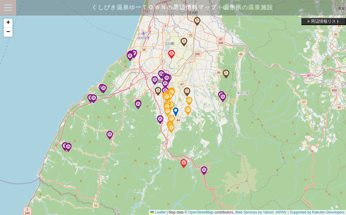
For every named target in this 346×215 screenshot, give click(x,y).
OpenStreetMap (201, 212)
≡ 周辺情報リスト (323, 21)
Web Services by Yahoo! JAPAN (260, 212)
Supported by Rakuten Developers (317, 212)
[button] (175, 112)
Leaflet (158, 212)
